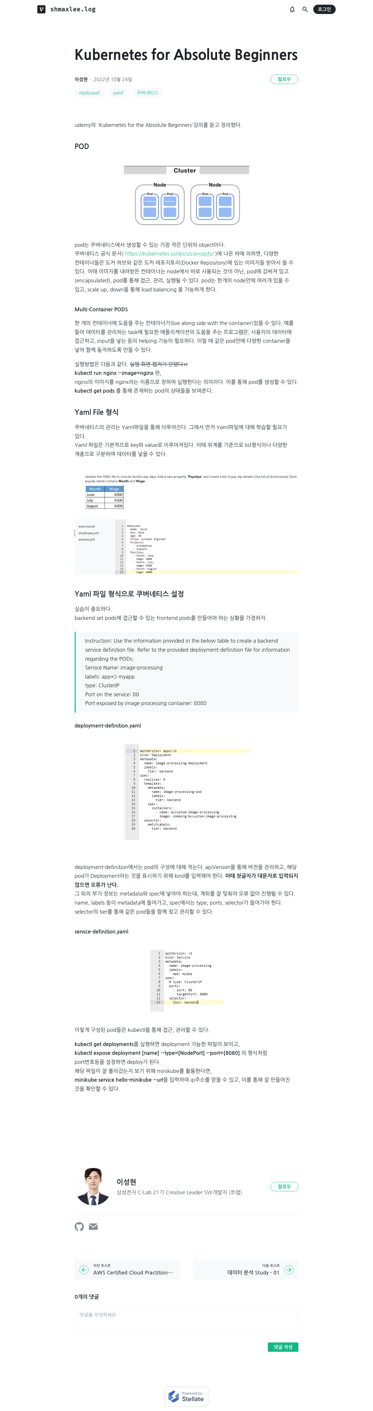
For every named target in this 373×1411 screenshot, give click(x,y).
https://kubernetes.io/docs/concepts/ (169, 253)
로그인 (324, 9)
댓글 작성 (283, 1347)
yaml (118, 92)
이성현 (81, 79)
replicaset (89, 92)
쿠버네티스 (147, 92)
